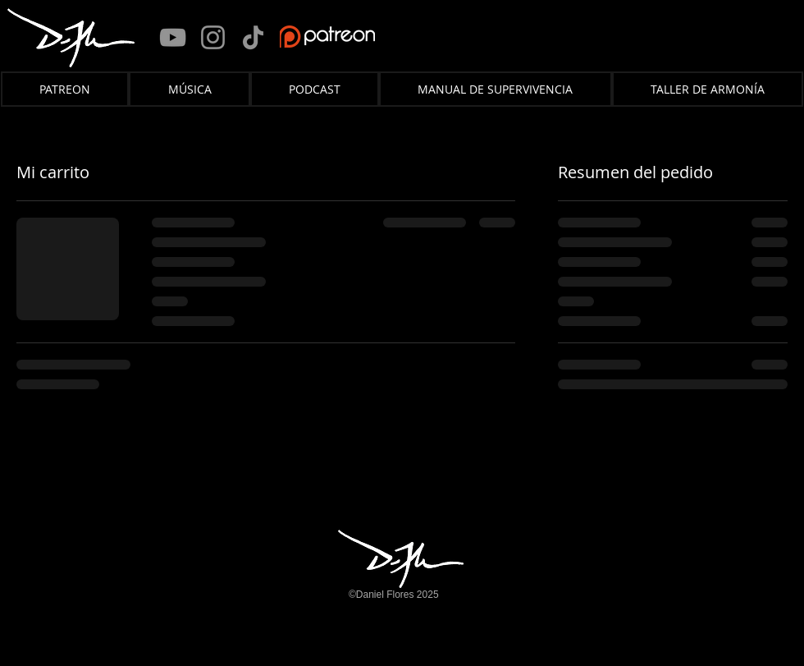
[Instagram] (213, 37)
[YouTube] (173, 37)
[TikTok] (253, 37)
